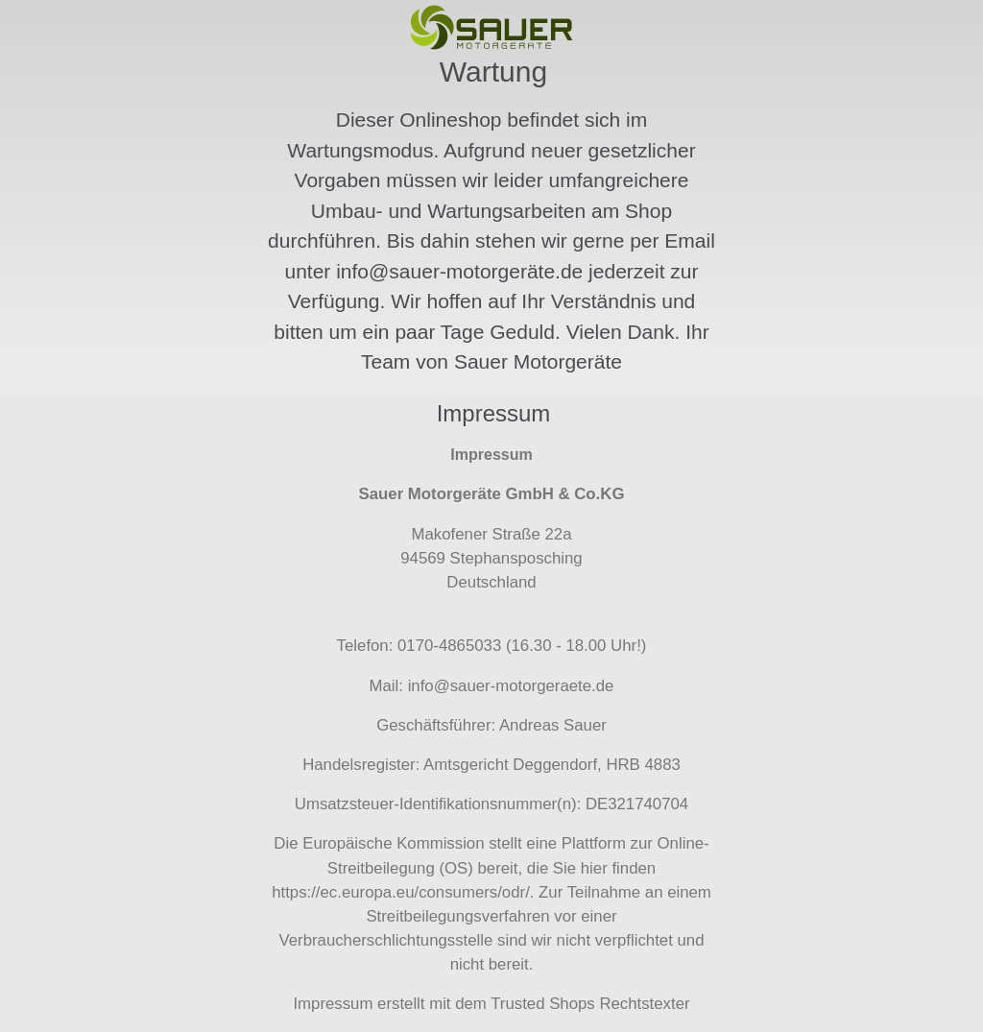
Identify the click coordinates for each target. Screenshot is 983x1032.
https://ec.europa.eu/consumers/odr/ (401, 892)
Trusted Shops (543, 1004)
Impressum (332, 1004)
